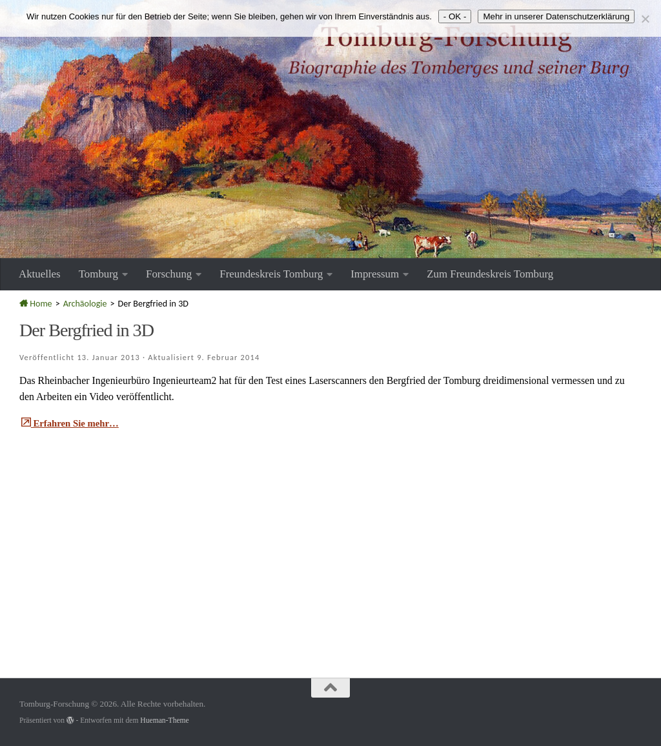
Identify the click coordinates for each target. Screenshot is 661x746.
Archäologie (85, 303)
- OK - (455, 16)
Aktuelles (40, 274)
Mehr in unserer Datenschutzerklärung (556, 16)
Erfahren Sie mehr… (73, 423)
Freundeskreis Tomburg (271, 274)
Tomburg (98, 274)
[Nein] (644, 18)
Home (35, 303)
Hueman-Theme (164, 720)
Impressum (375, 274)
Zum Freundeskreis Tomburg (490, 274)
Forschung (169, 274)
